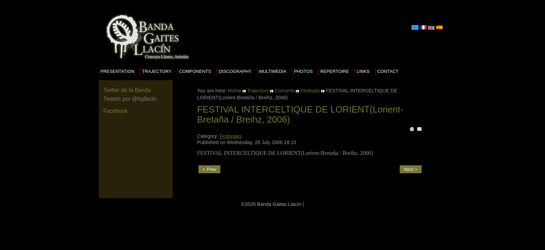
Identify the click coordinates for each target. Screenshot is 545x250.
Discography (235, 71)
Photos (303, 71)
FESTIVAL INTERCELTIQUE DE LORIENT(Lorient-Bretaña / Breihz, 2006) (300, 114)
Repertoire (334, 71)
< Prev (209, 169)
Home (234, 90)
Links (363, 71)
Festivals (310, 90)
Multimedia (272, 71)
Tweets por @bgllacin (129, 99)
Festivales (231, 136)
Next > (410, 169)
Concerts (284, 90)
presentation (117, 71)
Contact (387, 71)
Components (195, 71)
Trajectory (157, 71)
